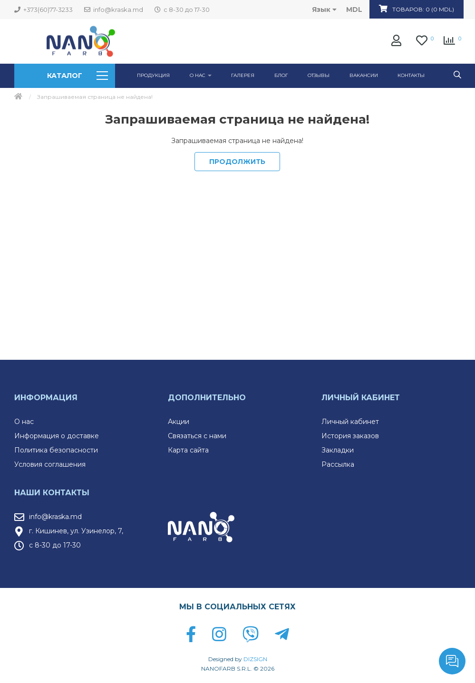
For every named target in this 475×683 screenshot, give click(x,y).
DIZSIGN (255, 659)
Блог (281, 75)
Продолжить (237, 161)
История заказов (350, 436)
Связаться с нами (197, 436)
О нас (24, 421)
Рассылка (337, 464)
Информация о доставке (56, 436)
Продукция (153, 75)
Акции (178, 421)
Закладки (337, 450)
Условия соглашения (50, 464)
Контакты (411, 75)
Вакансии (363, 75)
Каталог (77, 75)
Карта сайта (188, 450)
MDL (354, 9)
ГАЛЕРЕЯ (242, 75)
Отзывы (319, 75)
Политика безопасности (56, 450)
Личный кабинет (350, 421)
